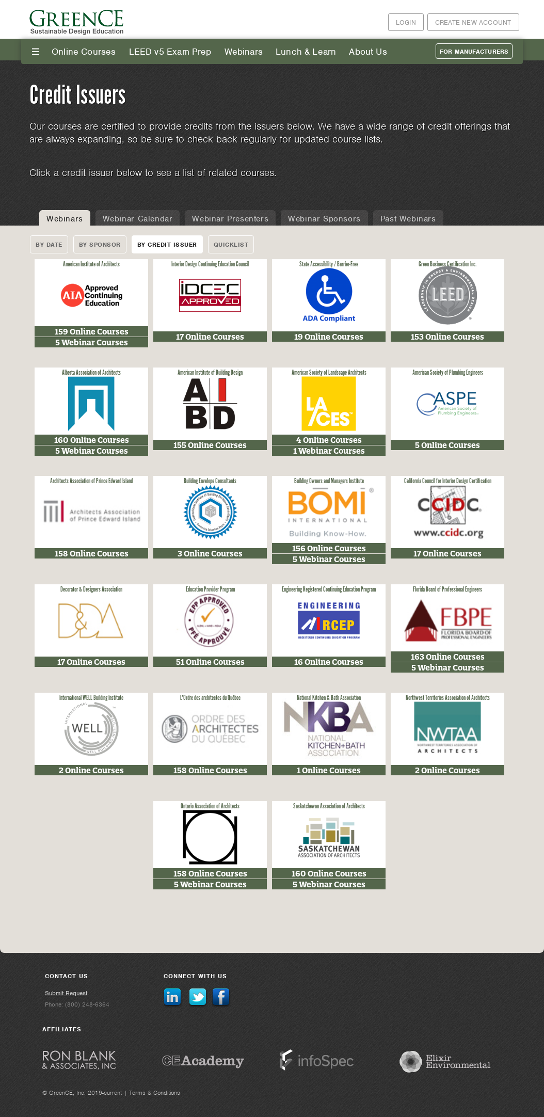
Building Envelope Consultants (210, 481)
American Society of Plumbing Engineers (447, 373)
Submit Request (66, 993)
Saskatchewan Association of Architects (329, 806)
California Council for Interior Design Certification (447, 481)
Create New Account (473, 22)
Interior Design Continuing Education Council (210, 264)
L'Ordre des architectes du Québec (210, 698)
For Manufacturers (474, 51)
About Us (368, 51)
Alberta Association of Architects (91, 373)
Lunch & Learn (306, 51)
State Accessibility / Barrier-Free (328, 264)
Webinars (244, 51)
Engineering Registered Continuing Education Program (329, 589)
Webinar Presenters (230, 219)
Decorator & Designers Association (91, 589)
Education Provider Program (210, 589)
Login (406, 22)
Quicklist (231, 245)
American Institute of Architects (91, 264)
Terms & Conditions (154, 1093)
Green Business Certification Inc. (448, 264)
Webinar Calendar (138, 219)
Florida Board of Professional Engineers (447, 589)
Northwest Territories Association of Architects (448, 698)
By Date (49, 245)
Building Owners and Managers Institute (329, 481)
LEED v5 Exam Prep (170, 51)
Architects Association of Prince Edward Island (91, 481)
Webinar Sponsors (324, 219)
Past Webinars (408, 219)
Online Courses (84, 51)
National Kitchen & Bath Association (329, 698)
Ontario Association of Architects (210, 806)
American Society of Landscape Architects (329, 373)
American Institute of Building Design (210, 373)
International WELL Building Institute (91, 698)
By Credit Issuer (167, 245)
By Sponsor (100, 245)
